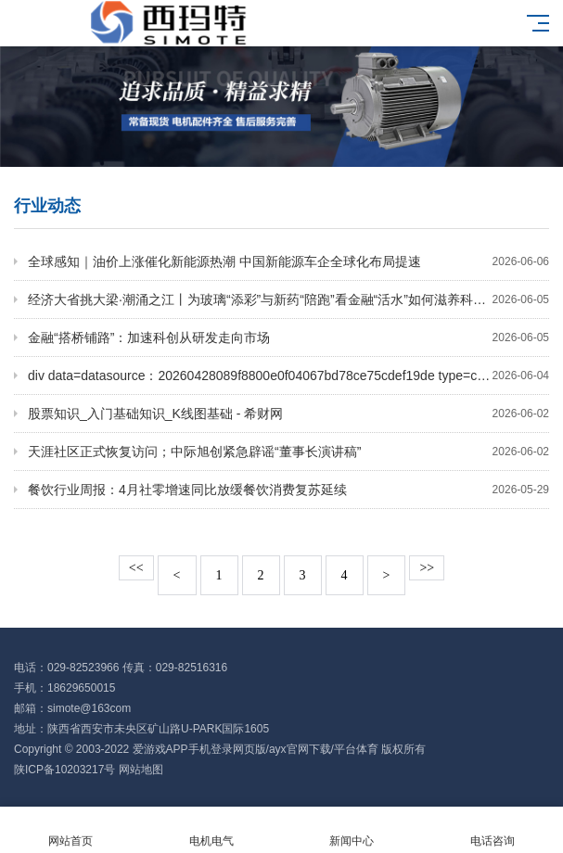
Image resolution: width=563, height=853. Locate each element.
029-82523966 (83, 667)
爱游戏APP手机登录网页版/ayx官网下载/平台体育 (255, 749)
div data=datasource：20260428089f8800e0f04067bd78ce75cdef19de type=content (288, 375)
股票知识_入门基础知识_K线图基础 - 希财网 (288, 413)
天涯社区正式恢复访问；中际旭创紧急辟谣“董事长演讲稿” (288, 451)
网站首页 (70, 830)
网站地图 (141, 769)
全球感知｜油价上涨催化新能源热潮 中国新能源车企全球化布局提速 (288, 261)
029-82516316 (191, 667)
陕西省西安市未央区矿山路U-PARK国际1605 (158, 728)
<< (136, 568)
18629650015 (81, 687)
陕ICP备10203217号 (64, 769)
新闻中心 (352, 830)
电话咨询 (492, 830)
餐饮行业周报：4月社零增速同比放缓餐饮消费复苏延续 (288, 489)
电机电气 (211, 830)
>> (426, 568)
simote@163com (89, 708)
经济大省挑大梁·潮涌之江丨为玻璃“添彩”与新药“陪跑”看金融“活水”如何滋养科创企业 (288, 299)
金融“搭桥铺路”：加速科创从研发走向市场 (288, 337)
